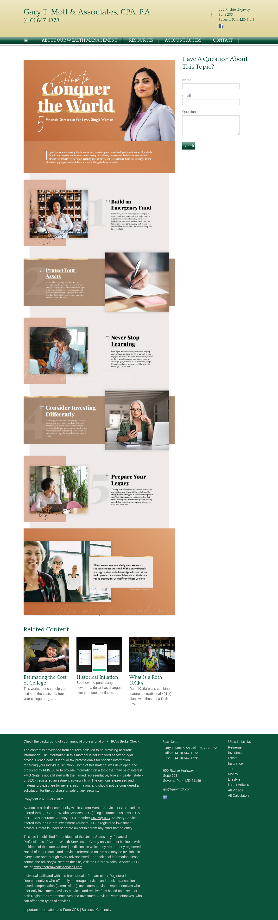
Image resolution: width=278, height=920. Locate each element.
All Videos (235, 790)
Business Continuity (96, 910)
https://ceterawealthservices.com (57, 867)
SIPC (106, 818)
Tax (230, 769)
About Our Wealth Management (79, 40)
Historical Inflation (97, 677)
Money (233, 774)
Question (189, 112)
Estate (233, 758)
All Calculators (238, 795)
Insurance (235, 763)
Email (186, 96)
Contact (223, 40)
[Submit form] (188, 146)
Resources (141, 40)
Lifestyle (234, 779)
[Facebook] (221, 27)
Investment (236, 753)
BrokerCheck (129, 741)
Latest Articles (238, 785)
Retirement (236, 747)
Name (186, 80)
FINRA (96, 818)
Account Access (183, 40)
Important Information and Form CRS (51, 910)
